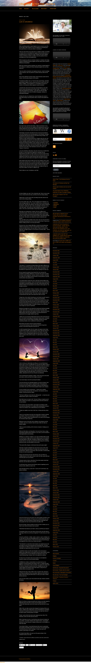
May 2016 (55, 483)
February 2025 (56, 267)
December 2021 (56, 330)
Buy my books (35, 8)
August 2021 (55, 337)
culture (65, 68)
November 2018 (56, 412)
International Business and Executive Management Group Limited (62, 76)
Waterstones (56, 204)
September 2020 (56, 361)
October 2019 (55, 386)
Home (20, 8)
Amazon (55, 205)
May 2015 (55, 511)
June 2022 (55, 318)
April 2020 (55, 372)
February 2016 (56, 490)
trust (63, 66)
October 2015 (55, 499)
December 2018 (56, 410)
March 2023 (55, 302)
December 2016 (56, 466)
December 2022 (56, 309)
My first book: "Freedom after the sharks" (61, 570)
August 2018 (55, 419)
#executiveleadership (66, 88)
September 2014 (56, 530)
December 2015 (56, 494)
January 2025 (55, 269)
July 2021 (55, 339)
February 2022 (56, 325)
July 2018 (55, 422)
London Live (60, 65)
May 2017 (55, 455)
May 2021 (55, 342)
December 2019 (56, 382)
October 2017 (55, 443)
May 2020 (55, 370)
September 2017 (56, 445)
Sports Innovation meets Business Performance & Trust (61, 217)
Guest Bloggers (56, 565)
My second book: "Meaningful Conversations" (62, 572)
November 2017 (56, 440)
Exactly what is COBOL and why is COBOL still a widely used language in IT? (62, 242)
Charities (55, 560)
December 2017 (56, 438)
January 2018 (55, 436)
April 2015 (55, 513)
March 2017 (55, 459)
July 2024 (55, 281)
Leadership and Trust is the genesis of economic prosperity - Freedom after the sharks (61, 226)
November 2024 (56, 274)
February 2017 (56, 462)
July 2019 (55, 394)
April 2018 (55, 429)
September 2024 (56, 276)
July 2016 (55, 478)
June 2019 (55, 396)
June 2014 (55, 537)
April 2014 (55, 541)
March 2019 (55, 403)
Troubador (56, 202)
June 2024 (55, 283)
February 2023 (56, 304)
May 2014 (55, 539)
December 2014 (56, 523)
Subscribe (56, 169)
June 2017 (55, 452)
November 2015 (56, 497)
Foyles (55, 207)
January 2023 (55, 307)
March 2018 (55, 431)
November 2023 (56, 300)
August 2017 (55, 447)
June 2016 (55, 480)
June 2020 (55, 368)
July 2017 (55, 450)
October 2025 (55, 255)
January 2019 (55, 408)
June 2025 (55, 264)
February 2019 (56, 405)
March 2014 (55, 544)
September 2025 (56, 257)
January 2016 (55, 492)
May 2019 (55, 398)
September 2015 (56, 502)
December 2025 (56, 250)
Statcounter (2, 662)
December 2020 (56, 354)
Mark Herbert (60, 100)
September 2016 (56, 473)
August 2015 (55, 504)
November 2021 (56, 332)
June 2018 (55, 424)
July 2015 (55, 506)
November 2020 (56, 356)
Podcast (54, 580)
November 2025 (56, 253)
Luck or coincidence (25, 22)
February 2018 (56, 433)
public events (55, 583)
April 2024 (55, 288)
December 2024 (56, 271)
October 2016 (55, 471)
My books (27, 8)
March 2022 (55, 323)
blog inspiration (56, 553)
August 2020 (55, 363)
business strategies (57, 558)
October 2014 (55, 527)
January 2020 (55, 379)
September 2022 (56, 316)
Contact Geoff (53, 8)
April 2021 (55, 344)
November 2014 (56, 525)
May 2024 (55, 285)
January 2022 (55, 328)
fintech (54, 563)
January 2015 (55, 520)
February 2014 (56, 546)
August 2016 (55, 476)
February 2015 (56, 518)
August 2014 (55, 532)
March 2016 (55, 487)
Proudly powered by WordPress (24, 658)
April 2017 (55, 457)
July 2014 (55, 534)
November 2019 (56, 384)
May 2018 (55, 426)
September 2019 (56, 389)
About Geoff (44, 8)
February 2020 (56, 377)
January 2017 (55, 464)
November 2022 (56, 311)
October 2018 (55, 415)
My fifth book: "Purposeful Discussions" (61, 567)
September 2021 (56, 335)
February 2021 (56, 349)
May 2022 (55, 321)
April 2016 (55, 485)
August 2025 (55, 260)
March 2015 (55, 516)
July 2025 (55, 262)
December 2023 (56, 297)
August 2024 (55, 278)
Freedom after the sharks (37, 4)
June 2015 (55, 509)
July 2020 (55, 365)
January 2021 (55, 351)
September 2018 (56, 417)
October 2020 (55, 358)
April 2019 (55, 401)
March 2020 (55, 375)
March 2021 (55, 347)
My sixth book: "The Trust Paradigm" (60, 574)
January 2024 (55, 295)
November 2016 (56, 469)
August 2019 (55, 391)
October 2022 (55, 314)
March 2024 (55, 290)
